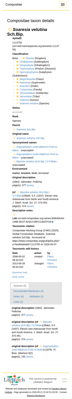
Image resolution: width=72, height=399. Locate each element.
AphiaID (17, 38)
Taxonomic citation (23, 226)
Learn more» (64, 380)
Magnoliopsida (25, 79)
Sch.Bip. (24, 129)
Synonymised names (24, 142)
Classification (20, 53)
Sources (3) (20, 285)
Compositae (13, 4)
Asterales (23, 86)
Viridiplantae (24, 61)
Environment (19, 168)
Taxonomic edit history (25, 248)
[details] (30, 185)
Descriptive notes (22, 210)
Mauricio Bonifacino (36, 395)
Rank (15, 116)
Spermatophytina (27, 72)
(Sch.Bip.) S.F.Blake (34, 161)
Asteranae (23, 82)
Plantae (28, 58)
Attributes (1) (37, 296)
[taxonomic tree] (19, 272)
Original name (20, 133)
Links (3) (18, 301)
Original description (23, 177)
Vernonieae (24, 96)
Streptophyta (24, 65)
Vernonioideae (25, 93)
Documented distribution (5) (29, 291)
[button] (10, 29)
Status (16, 107)
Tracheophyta (25, 68)
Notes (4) (19, 296)
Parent (16, 125)
